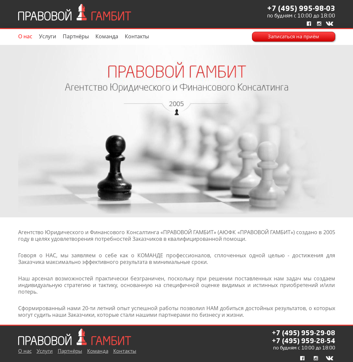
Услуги (47, 36)
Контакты (137, 36)
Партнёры (76, 36)
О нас (25, 36)
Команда (106, 36)
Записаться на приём (293, 36)
